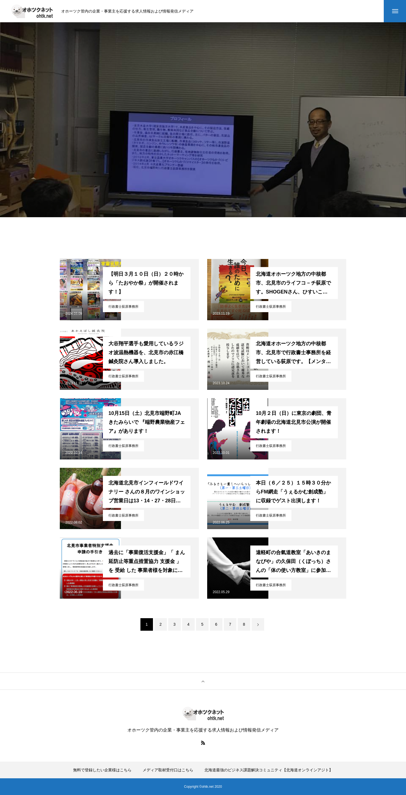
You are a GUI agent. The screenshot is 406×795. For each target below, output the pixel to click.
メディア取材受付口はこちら (168, 770)
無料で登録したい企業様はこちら (102, 770)
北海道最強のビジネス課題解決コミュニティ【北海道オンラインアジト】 (268, 770)
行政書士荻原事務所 (123, 307)
